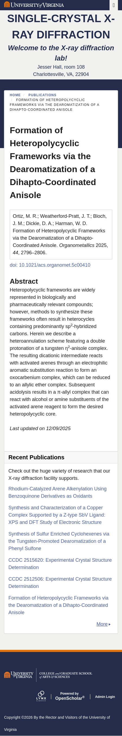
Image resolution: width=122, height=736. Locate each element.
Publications (42, 95)
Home (15, 95)
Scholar (69, 696)
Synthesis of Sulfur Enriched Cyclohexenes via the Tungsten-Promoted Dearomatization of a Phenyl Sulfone (58, 541)
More (102, 624)
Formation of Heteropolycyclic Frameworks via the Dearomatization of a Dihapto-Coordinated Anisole (58, 605)
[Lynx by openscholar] (45, 697)
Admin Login (105, 697)
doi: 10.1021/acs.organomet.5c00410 (50, 265)
